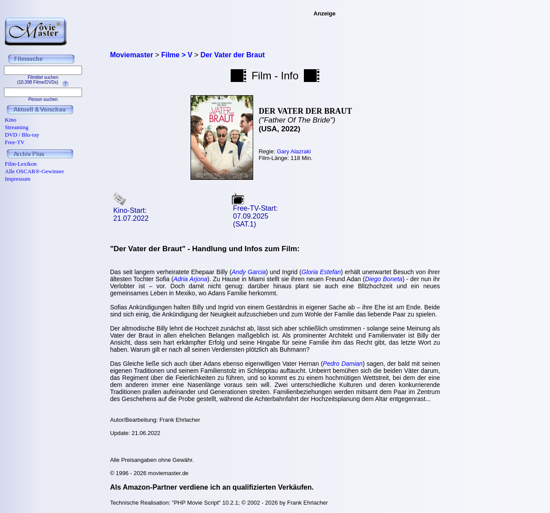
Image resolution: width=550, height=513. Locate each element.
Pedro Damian (343, 363)
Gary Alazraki (294, 151)
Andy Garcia (249, 271)
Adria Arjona (190, 279)
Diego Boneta (383, 279)
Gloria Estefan (321, 271)
